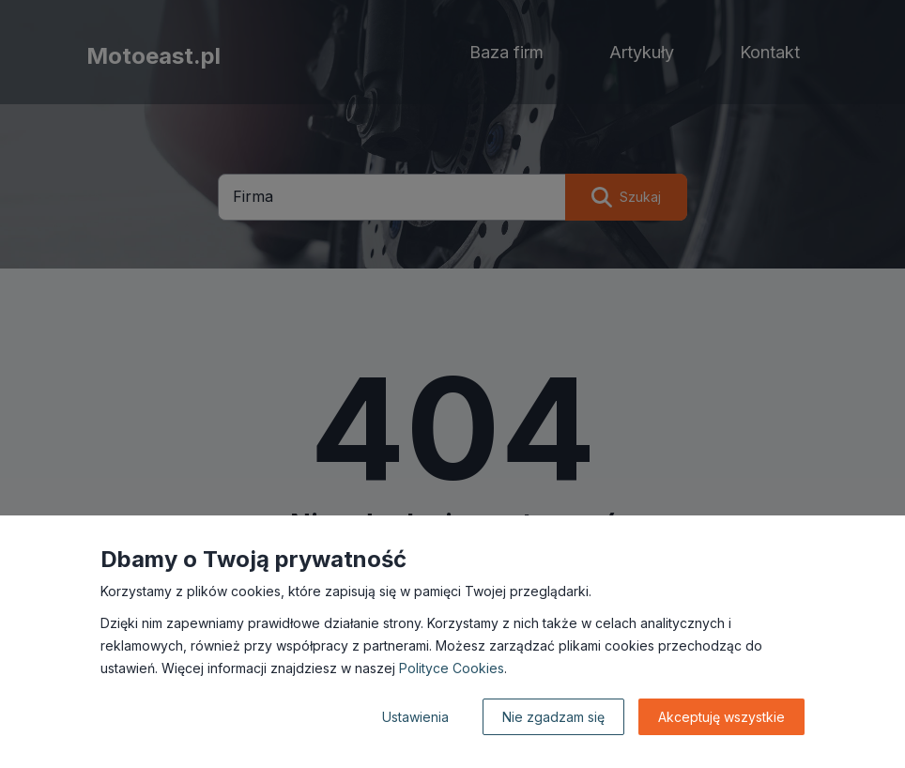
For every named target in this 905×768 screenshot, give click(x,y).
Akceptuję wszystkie (721, 717)
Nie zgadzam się (553, 717)
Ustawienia (415, 717)
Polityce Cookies (451, 668)
